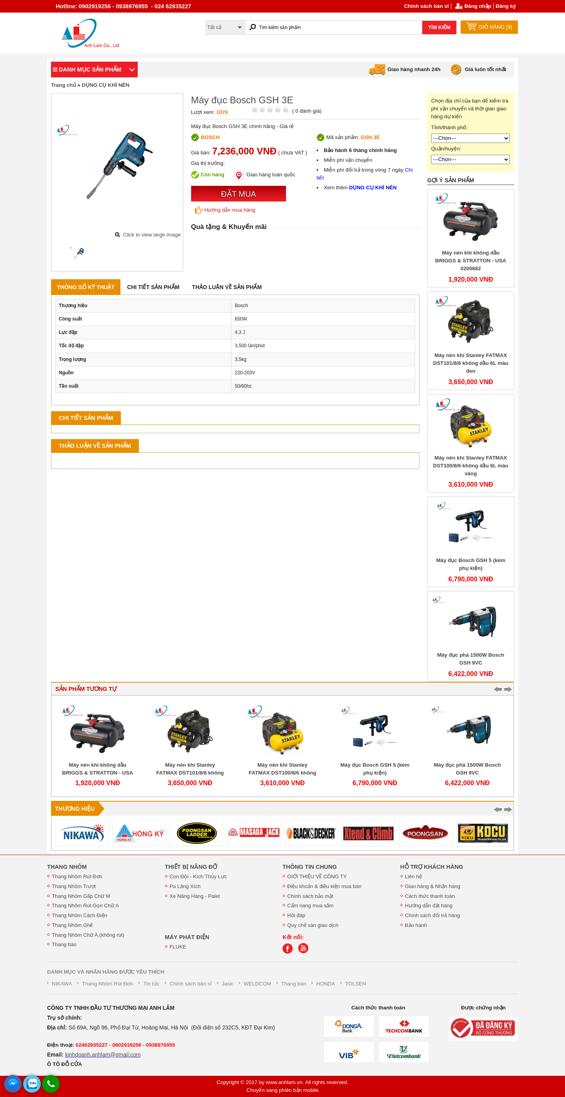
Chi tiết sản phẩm (153, 287)
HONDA (325, 984)
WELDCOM (257, 984)
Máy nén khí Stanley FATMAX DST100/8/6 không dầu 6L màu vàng (470, 465)
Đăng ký (506, 6)
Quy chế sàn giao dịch (312, 925)
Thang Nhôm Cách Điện (79, 915)
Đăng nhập (478, 6)
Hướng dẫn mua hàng (225, 210)
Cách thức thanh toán (430, 896)
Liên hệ (413, 876)
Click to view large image (151, 235)
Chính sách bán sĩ (426, 6)
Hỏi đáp (296, 915)
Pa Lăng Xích (185, 886)
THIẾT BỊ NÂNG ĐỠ (191, 867)
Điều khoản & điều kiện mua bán (324, 886)
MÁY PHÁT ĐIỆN (187, 937)
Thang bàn (64, 944)
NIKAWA (62, 984)
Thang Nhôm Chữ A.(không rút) (88, 935)
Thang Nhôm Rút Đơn (77, 876)
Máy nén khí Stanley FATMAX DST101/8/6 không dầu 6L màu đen (470, 363)
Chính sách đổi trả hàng (432, 915)
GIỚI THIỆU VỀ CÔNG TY (317, 876)
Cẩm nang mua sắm (310, 905)
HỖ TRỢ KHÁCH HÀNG (431, 867)
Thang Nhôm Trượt (74, 886)
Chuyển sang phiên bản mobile (282, 1090)
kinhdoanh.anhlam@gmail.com (102, 1054)
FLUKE (178, 947)
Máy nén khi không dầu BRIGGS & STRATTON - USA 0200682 (470, 260)
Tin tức (151, 984)
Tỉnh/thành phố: (449, 127)
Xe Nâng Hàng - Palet (195, 896)
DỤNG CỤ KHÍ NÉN (105, 85)
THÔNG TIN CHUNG (309, 867)
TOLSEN (355, 984)
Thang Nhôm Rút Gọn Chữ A (85, 905)
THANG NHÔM (67, 867)
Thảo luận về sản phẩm (227, 287)
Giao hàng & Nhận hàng (432, 886)
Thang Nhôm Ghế (72, 925)
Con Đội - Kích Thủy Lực (198, 876)
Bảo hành (416, 925)
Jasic (227, 984)
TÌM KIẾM (439, 27)
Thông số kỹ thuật (86, 287)
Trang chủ (63, 85)
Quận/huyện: (446, 149)
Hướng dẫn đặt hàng (428, 905)
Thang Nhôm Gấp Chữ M (81, 896)
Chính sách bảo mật (310, 896)
